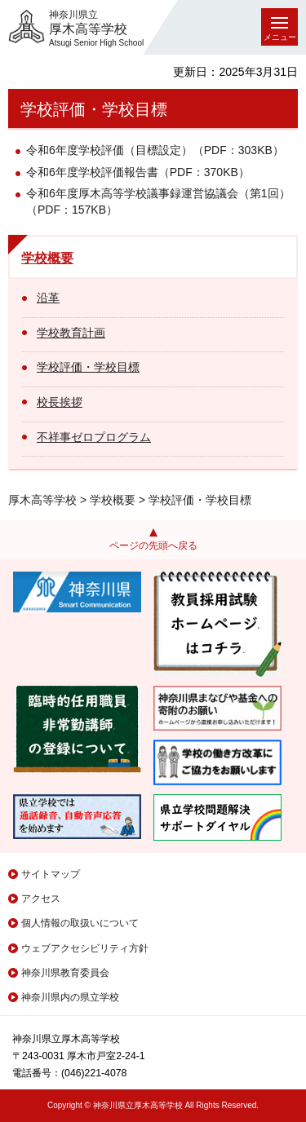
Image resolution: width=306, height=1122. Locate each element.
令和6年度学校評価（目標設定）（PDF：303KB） (155, 150)
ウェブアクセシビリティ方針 (85, 948)
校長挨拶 (59, 402)
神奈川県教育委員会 (65, 972)
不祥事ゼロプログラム (94, 437)
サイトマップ (50, 874)
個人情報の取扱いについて (80, 923)
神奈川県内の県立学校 (70, 997)
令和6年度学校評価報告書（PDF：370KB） (138, 172)
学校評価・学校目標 (88, 366)
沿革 (48, 297)
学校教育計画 (71, 332)
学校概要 (47, 258)
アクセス (40, 898)
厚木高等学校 (42, 499)
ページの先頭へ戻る (153, 545)
